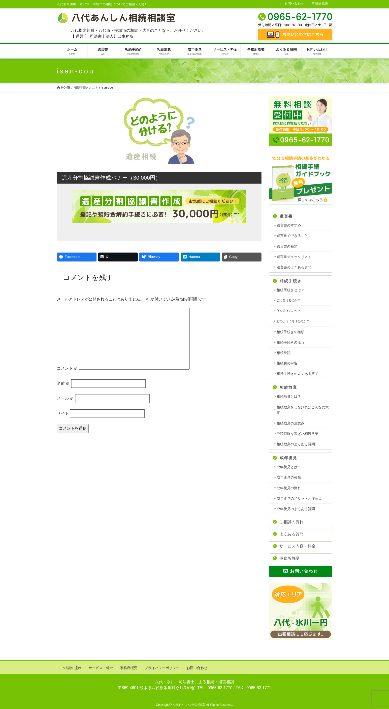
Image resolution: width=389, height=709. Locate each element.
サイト (63, 413)
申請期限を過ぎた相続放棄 (297, 434)
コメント (67, 368)
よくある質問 (288, 534)
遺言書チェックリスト (294, 257)
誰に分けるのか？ (288, 300)
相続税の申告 (287, 363)
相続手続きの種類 (290, 332)
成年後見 (285, 458)
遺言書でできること (292, 236)
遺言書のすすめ (289, 225)
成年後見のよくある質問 (296, 509)
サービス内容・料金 (294, 546)
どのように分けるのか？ (293, 321)
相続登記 (284, 353)
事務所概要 (320, 3)
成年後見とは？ (289, 467)
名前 (63, 383)
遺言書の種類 (287, 246)
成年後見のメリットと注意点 (299, 498)
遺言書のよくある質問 (294, 267)
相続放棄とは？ (289, 396)
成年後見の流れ (289, 488)
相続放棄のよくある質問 (296, 444)
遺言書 (283, 216)
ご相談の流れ (288, 522)
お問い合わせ (294, 3)
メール (65, 398)
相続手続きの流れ (290, 342)
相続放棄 (285, 387)
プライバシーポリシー (162, 668)
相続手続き (287, 281)
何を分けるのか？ (288, 311)
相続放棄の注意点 (290, 423)
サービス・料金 (101, 668)
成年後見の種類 (289, 477)
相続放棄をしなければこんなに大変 (303, 410)
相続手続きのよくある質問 (297, 374)
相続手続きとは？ (290, 290)
